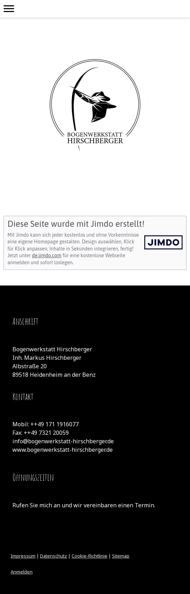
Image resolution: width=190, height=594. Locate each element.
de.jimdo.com (46, 255)
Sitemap (120, 556)
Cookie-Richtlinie (89, 556)
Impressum (23, 556)
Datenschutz (53, 556)
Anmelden (22, 572)
